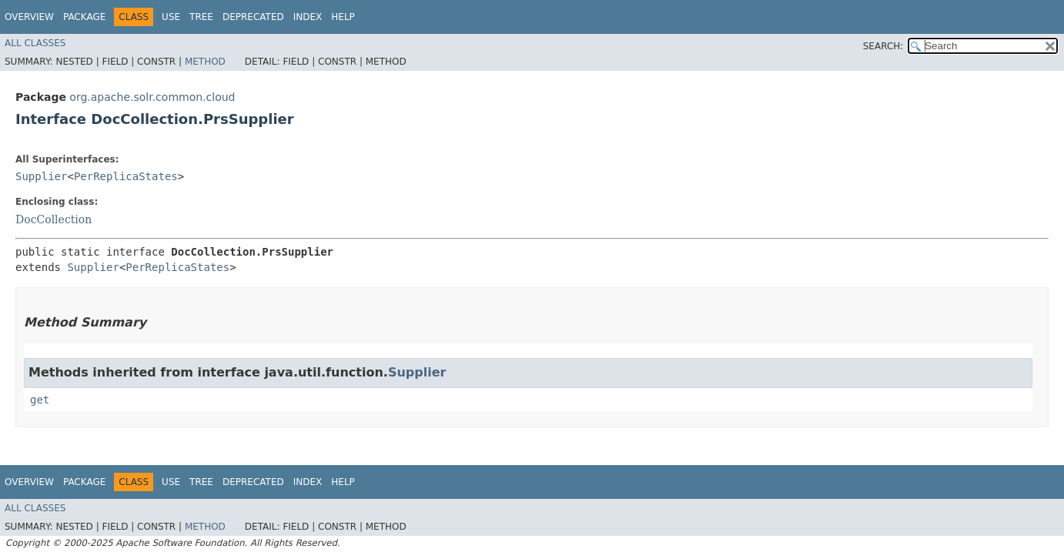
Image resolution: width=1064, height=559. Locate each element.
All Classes (35, 43)
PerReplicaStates (126, 176)
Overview (29, 17)
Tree (201, 17)
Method (205, 61)
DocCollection (53, 219)
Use (171, 17)
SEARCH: (883, 46)
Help (343, 17)
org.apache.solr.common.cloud (152, 97)
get (39, 399)
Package (84, 17)
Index (308, 17)
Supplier (41, 176)
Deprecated (253, 17)
